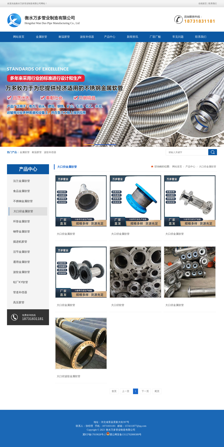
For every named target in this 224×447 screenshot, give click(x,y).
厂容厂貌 (155, 36)
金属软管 (41, 36)
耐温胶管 (64, 36)
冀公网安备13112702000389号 (125, 434)
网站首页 (18, 36)
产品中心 (109, 36)
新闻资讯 (132, 36)
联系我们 (212, 3)
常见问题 (178, 36)
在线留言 (202, 3)
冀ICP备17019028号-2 (94, 434)
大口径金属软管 (207, 166)
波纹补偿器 (87, 36)
